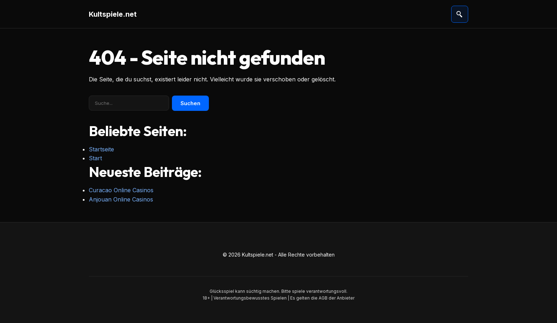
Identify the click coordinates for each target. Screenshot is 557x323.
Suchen (190, 103)
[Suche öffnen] (459, 14)
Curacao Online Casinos (121, 190)
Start (95, 158)
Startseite (101, 149)
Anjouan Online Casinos (121, 199)
